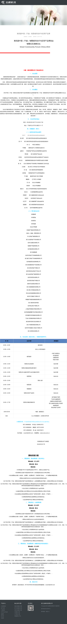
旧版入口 (48, 611)
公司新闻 (30, 36)
